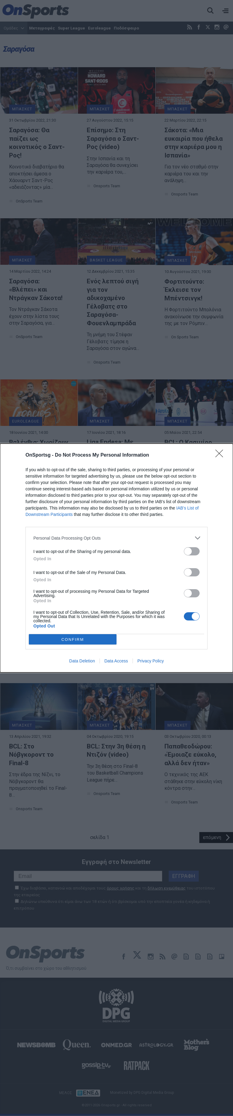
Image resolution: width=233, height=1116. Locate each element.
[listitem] (116, 538)
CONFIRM (72, 639)
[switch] (192, 551)
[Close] (221, 455)
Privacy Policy (150, 660)
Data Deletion (82, 660)
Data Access (116, 660)
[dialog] (116, 558)
